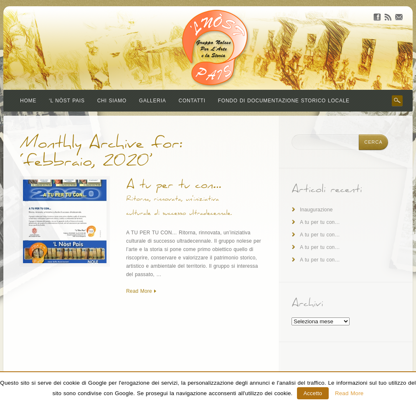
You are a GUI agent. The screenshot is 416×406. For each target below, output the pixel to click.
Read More (139, 291)
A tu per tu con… (320, 222)
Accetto (313, 393)
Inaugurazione (316, 210)
